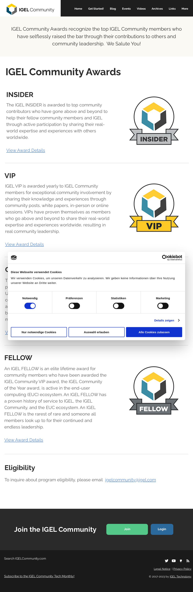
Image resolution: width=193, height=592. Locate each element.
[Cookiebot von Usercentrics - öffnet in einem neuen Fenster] (165, 258)
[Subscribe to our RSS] (188, 560)
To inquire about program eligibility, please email (80, 479)
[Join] (127, 529)
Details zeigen (164, 320)
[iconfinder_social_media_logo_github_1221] (180, 560)
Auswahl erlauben (96, 332)
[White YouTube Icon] (173, 560)
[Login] (162, 529)
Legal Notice (162, 568)
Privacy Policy (182, 568)
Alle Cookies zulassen (154, 332)
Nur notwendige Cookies (39, 332)
